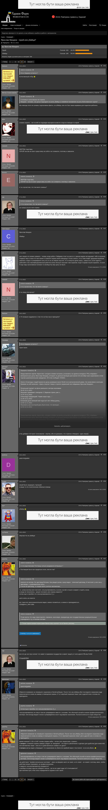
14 (24, 62)
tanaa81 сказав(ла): (26, 96)
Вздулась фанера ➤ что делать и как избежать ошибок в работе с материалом (29, 33)
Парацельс (6, 43)
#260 (104, 726)
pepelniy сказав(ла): (26, 706)
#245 (104, 172)
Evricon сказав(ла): (26, 201)
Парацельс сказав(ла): (27, 370)
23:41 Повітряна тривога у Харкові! (71, 17)
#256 (104, 532)
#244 (104, 145)
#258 (104, 650)
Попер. (5, 62)
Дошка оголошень (32, 25)
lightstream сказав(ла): (27, 730)
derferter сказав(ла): (26, 683)
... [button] (12, 62)
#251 (104, 340)
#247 (104, 228)
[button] (22, 25)
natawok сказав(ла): (26, 176)
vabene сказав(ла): (26, 70)
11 (15, 62)
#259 (104, 679)
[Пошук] (102, 25)
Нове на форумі (15, 25)
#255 (104, 505)
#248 (104, 252)
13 (21, 62)
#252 (104, 366)
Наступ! (30, 62)
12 (18, 62)
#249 (104, 279)
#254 (104, 481)
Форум (4, 25)
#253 (104, 454)
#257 (104, 558)
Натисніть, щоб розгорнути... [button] (62, 426)
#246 (104, 196)
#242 (104, 92)
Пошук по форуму (19, 28)
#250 (104, 313)
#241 (104, 65)
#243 (104, 119)
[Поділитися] (101, 66)
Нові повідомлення (6, 28)
